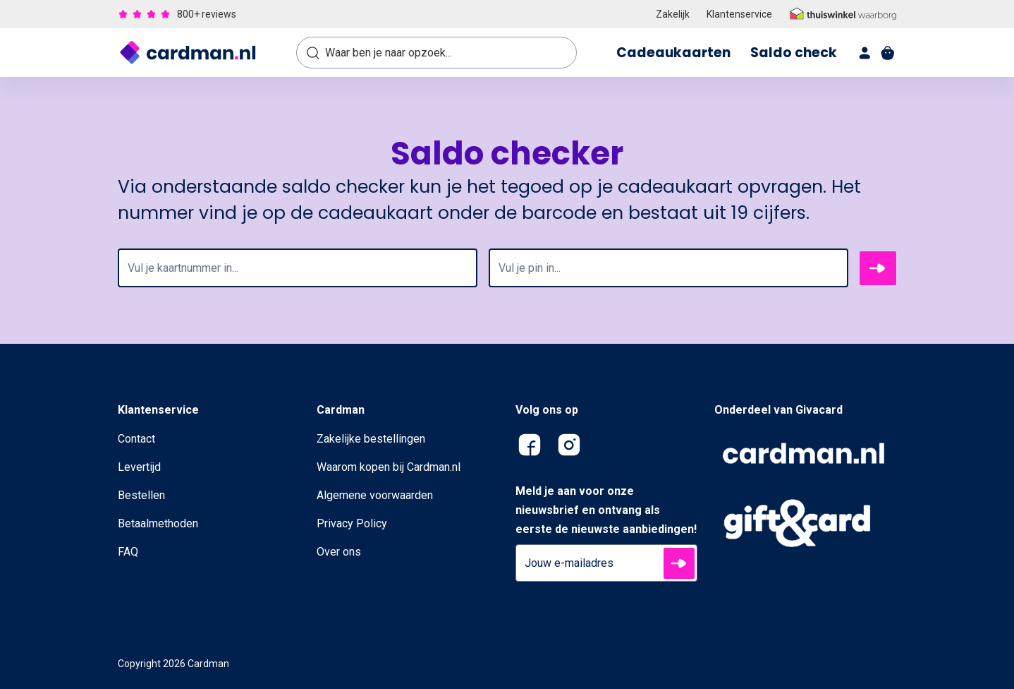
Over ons (339, 551)
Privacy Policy (352, 523)
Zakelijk (673, 14)
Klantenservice (739, 14)
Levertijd (139, 467)
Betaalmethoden (158, 523)
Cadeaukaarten (673, 52)
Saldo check (793, 52)
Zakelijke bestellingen (371, 438)
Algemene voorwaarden (375, 495)
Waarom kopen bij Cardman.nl (388, 467)
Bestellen (141, 495)
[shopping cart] (887, 52)
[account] (865, 52)
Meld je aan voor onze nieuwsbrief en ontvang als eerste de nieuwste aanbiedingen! (606, 510)
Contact (136, 438)
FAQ (128, 551)
